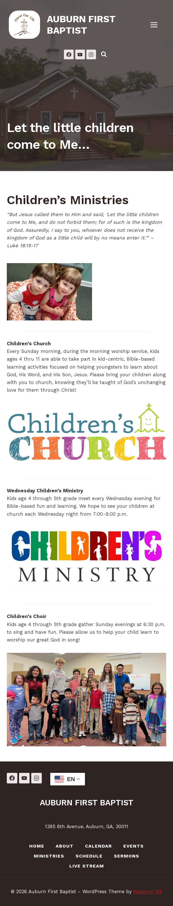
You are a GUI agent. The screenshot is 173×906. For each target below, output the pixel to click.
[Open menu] (156, 25)
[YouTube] (80, 54)
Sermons (126, 856)
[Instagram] (91, 54)
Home (36, 846)
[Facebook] (69, 54)
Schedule (89, 856)
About (65, 846)
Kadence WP (148, 891)
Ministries (49, 856)
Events (133, 846)
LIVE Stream (86, 866)
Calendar (98, 846)
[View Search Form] (104, 54)
